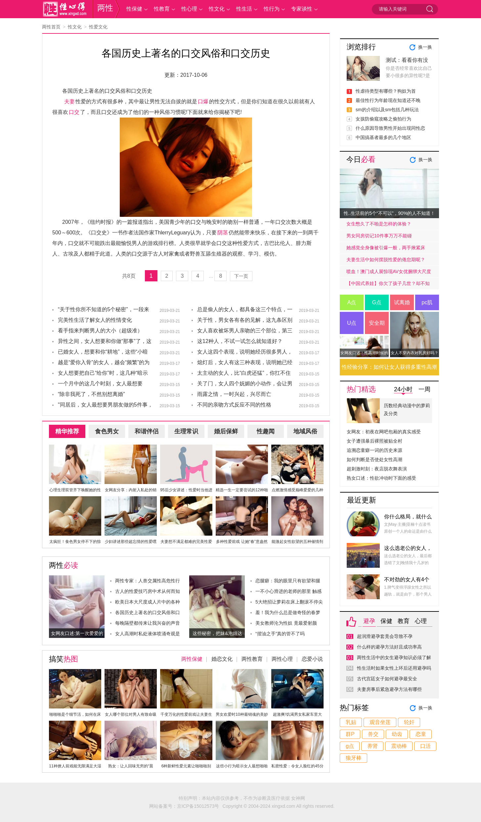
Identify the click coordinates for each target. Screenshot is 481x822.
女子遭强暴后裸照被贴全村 (374, 441)
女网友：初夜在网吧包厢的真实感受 (384, 431)
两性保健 (191, 659)
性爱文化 (98, 26)
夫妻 (69, 101)
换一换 (425, 47)
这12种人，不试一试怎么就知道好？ (240, 341)
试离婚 (402, 302)
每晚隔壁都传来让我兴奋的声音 (147, 623)
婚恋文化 (222, 659)
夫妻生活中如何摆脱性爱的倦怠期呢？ (385, 259)
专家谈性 (301, 9)
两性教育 (252, 659)
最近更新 (361, 500)
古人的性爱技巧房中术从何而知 (147, 591)
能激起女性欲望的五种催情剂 (297, 541)
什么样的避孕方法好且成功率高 (389, 647)
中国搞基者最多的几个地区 (383, 137)
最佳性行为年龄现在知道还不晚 (388, 100)
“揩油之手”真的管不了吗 (280, 633)
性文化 (217, 9)
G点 (376, 302)
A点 (351, 302)
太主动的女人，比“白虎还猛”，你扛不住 (244, 373)
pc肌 (427, 302)
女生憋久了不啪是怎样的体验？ (378, 223)
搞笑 (63, 659)
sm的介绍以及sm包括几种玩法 (387, 109)
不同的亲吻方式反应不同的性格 (234, 405)
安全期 (377, 323)
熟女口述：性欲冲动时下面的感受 (381, 478)
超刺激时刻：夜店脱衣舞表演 (377, 468)
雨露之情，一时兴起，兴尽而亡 (234, 394)
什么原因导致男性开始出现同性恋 (390, 128)
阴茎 (222, 232)
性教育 (162, 9)
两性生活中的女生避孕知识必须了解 (394, 657)
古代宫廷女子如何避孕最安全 (387, 678)
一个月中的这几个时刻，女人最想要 (100, 383)
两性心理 (282, 659)
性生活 (244, 9)
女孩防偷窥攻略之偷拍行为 (383, 118)
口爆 (203, 101)
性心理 (189, 9)
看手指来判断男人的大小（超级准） (100, 330)
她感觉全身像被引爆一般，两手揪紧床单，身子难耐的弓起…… (385, 249)
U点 (351, 323)
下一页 (241, 276)
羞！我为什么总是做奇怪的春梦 (287, 612)
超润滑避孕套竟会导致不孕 (385, 636)
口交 (74, 112)
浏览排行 (361, 47)
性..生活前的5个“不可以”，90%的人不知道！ (389, 213)
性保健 (134, 9)
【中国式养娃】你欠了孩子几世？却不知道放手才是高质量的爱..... (388, 285)
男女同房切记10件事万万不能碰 (379, 235)
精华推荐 (67, 431)
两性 (105, 7)
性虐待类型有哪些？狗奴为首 (386, 91)
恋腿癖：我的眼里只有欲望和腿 (287, 580)
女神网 (298, 798)
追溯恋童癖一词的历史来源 (374, 450)
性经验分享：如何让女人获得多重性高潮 (389, 367)
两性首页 (51, 26)
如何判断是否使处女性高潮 (374, 459)
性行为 (272, 9)
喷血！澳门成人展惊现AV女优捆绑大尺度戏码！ (388, 273)
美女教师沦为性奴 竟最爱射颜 (286, 623)
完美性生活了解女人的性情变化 (95, 320)
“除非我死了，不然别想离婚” (91, 394)
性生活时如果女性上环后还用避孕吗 (394, 668)
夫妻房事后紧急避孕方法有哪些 (389, 689)
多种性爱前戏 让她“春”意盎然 (241, 541)
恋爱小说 (312, 659)
